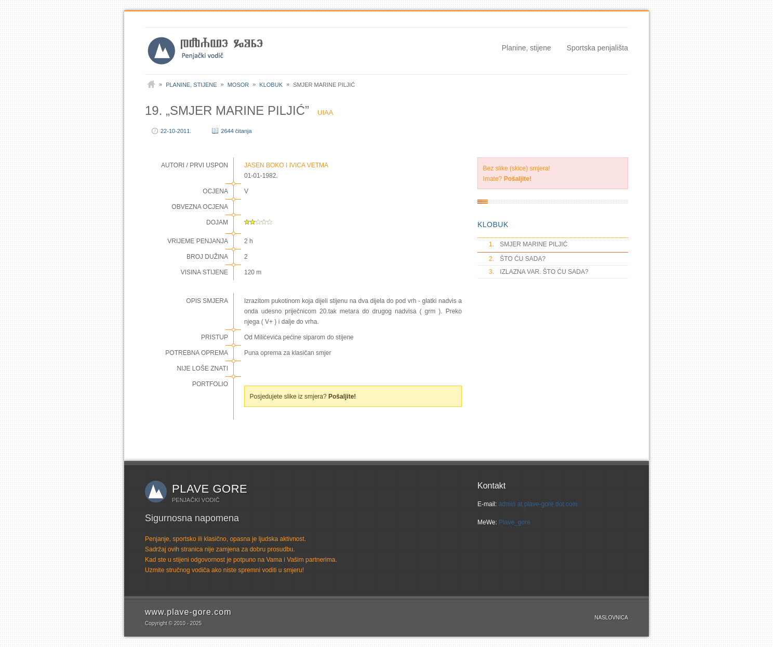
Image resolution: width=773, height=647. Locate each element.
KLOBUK (493, 224)
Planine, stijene (526, 48)
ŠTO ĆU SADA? (516, 258)
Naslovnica (611, 617)
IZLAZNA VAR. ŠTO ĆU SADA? (538, 271)
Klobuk (271, 85)
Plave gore (209, 488)
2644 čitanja (236, 131)
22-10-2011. (176, 131)
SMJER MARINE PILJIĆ (527, 244)
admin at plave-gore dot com (538, 504)
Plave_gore (514, 522)
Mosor (238, 85)
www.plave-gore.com (188, 612)
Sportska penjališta (597, 48)
